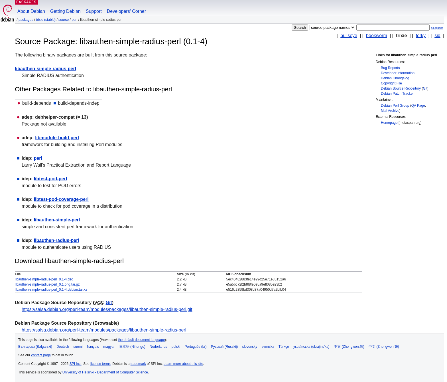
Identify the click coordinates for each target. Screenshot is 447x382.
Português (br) (196, 347)
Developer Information (398, 73)
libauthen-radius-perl (56, 240)
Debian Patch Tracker (397, 94)
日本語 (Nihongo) (132, 347)
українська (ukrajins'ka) (311, 347)
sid (437, 35)
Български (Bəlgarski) (35, 347)
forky (421, 35)
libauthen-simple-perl (57, 219)
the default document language (141, 340)
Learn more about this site (183, 364)
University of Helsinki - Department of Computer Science (105, 372)
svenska (268, 347)
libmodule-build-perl (57, 137)
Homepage (389, 123)
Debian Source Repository (401, 88)
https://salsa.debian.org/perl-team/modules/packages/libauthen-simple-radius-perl (104, 330)
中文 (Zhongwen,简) (349, 347)
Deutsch (62, 347)
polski (176, 347)
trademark (138, 364)
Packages (26, 20)
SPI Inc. (76, 364)
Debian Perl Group (395, 106)
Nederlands (158, 347)
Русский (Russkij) (224, 347)
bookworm (376, 35)
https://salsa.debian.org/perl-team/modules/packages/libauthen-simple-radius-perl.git (107, 309)
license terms (100, 364)
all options (437, 27)
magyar (109, 347)
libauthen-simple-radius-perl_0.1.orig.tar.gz (47, 284)
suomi (78, 347)
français (93, 347)
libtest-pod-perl (50, 178)
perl (74, 20)
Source (63, 20)
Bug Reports (390, 68)
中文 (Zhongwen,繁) (384, 347)
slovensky (249, 347)
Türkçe (284, 347)
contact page (41, 355)
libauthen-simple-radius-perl (45, 68)
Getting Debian (65, 11)
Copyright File (391, 83)
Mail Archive (390, 111)
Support (94, 11)
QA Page (418, 106)
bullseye (348, 35)
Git (425, 88)
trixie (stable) (46, 20)
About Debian (31, 11)
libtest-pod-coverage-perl (61, 199)
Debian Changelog (395, 78)
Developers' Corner (126, 11)
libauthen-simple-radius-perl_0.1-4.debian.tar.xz (51, 290)
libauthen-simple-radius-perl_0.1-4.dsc (44, 279)
